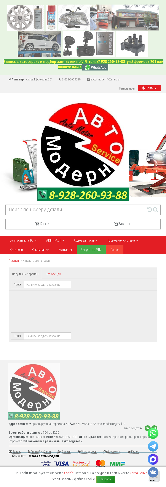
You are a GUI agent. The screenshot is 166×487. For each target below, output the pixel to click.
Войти (149, 88)
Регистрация (127, 88)
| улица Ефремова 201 (30, 79)
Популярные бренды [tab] (25, 274)
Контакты (65, 250)
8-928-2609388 (70, 79)
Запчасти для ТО (23, 240)
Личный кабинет (39, 451)
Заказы (122, 223)
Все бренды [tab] (53, 274)
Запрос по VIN (91, 250)
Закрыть (106, 479)
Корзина (44, 223)
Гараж (115, 250)
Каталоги (16, 250)
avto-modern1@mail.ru (103, 79)
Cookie (68, 473)
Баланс (15, 451)
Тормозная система (122, 240)
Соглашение (138, 473)
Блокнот (19, 456)
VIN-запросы (87, 451)
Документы (112, 451)
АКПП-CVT (55, 240)
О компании (40, 250)
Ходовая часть (86, 240)
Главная (14, 261)
